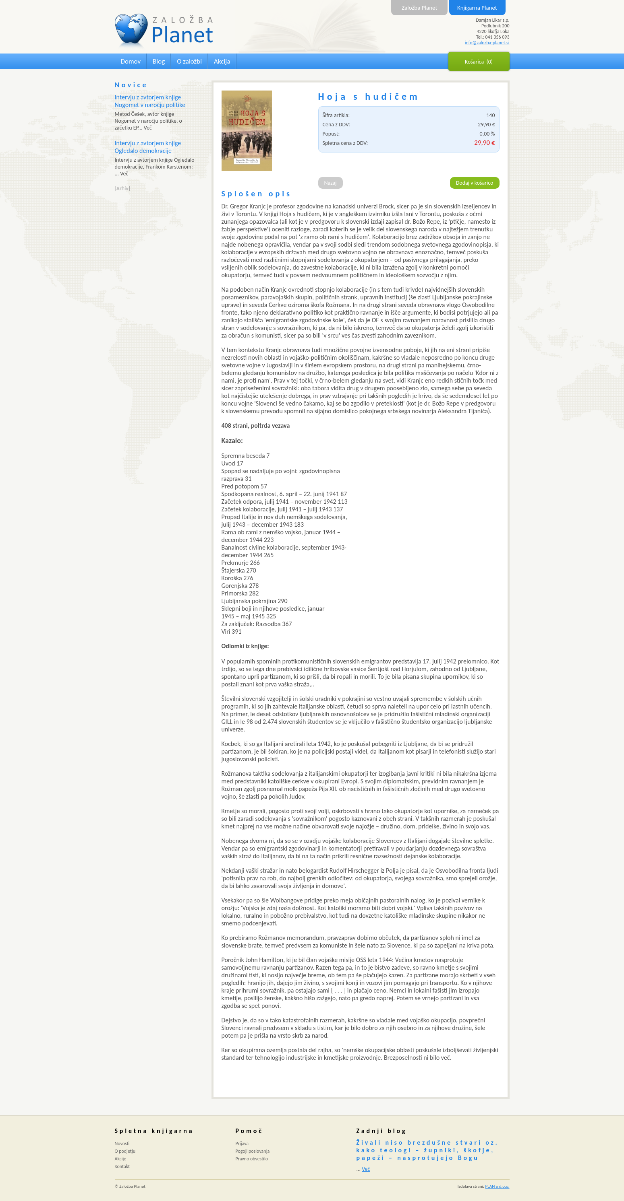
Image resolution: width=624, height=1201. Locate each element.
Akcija (222, 61)
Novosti (122, 1143)
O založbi (189, 61)
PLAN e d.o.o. (497, 1186)
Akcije (120, 1159)
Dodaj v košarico (474, 182)
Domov (131, 61)
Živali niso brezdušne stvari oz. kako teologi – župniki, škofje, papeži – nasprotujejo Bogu (428, 1150)
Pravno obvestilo (252, 1159)
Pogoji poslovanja (253, 1151)
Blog (159, 61)
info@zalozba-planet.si (487, 42)
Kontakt (122, 1166)
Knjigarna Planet (477, 7)
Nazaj (330, 182)
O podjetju (125, 1151)
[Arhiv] (122, 188)
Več (366, 1169)
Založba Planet (419, 7)
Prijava (242, 1143)
